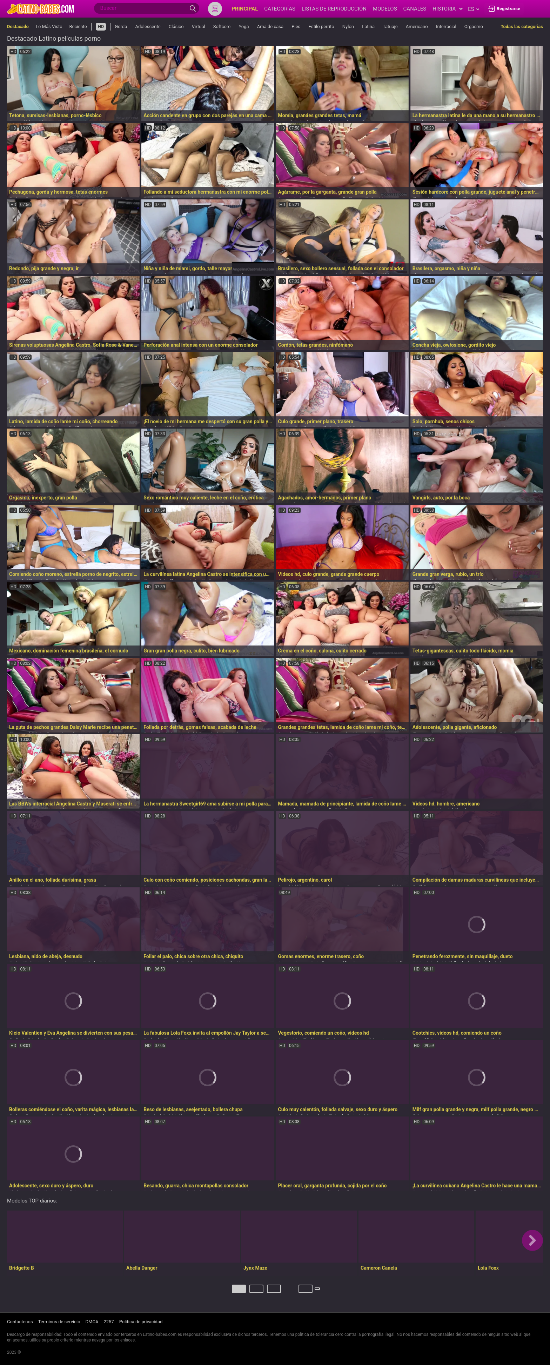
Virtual (198, 26)
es (473, 9)
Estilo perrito (321, 26)
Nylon (348, 26)
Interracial (446, 26)
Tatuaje (390, 26)
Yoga (244, 26)
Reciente (78, 26)
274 (293, 1291)
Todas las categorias (522, 26)
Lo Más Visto (49, 26)
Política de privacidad (141, 1322)
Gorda (121, 26)
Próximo (318, 1291)
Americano (417, 26)
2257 (108, 1322)
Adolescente (148, 26)
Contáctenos (20, 1322)
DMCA (92, 1322)
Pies (295, 26)
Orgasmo (473, 26)
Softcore (221, 26)
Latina (368, 26)
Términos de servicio (59, 1322)
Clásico (176, 26)
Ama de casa (270, 26)
